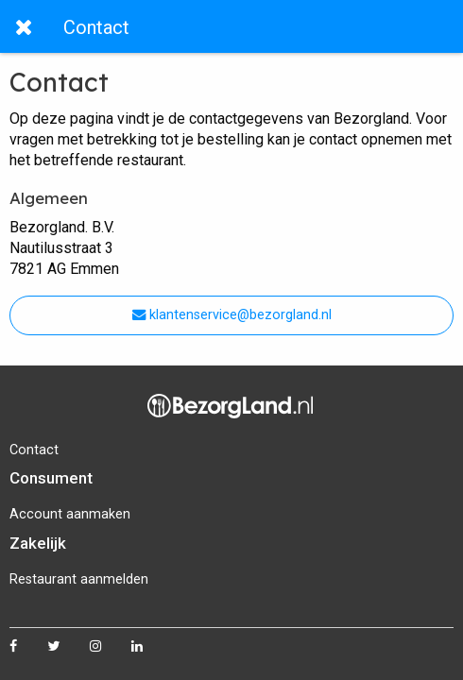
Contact (34, 450)
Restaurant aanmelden (78, 579)
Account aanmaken (69, 514)
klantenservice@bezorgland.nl (232, 315)
